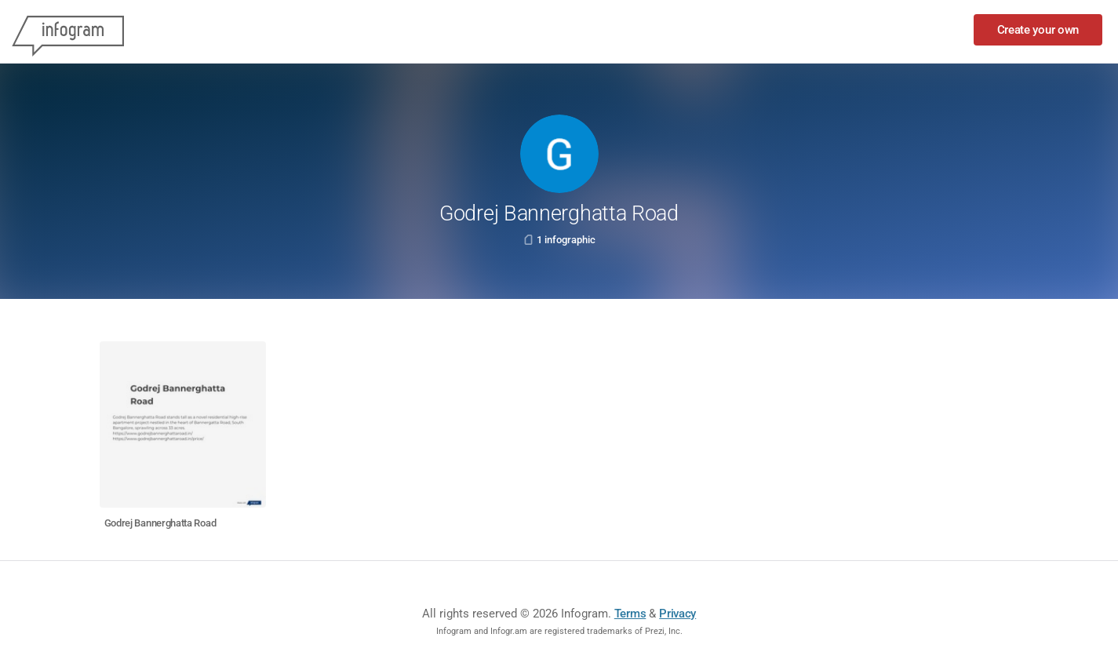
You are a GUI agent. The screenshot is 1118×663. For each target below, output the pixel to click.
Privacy (677, 614)
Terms (630, 614)
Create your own (1038, 30)
